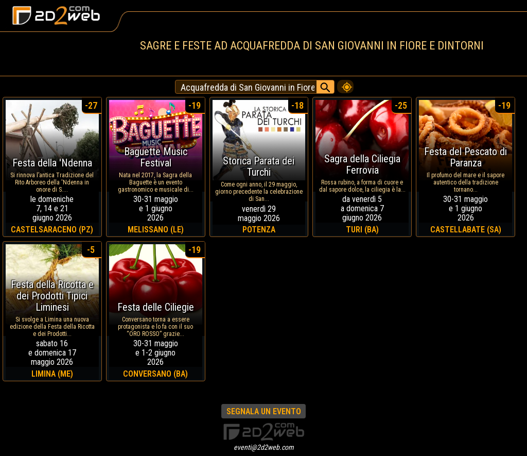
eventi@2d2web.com (264, 447)
